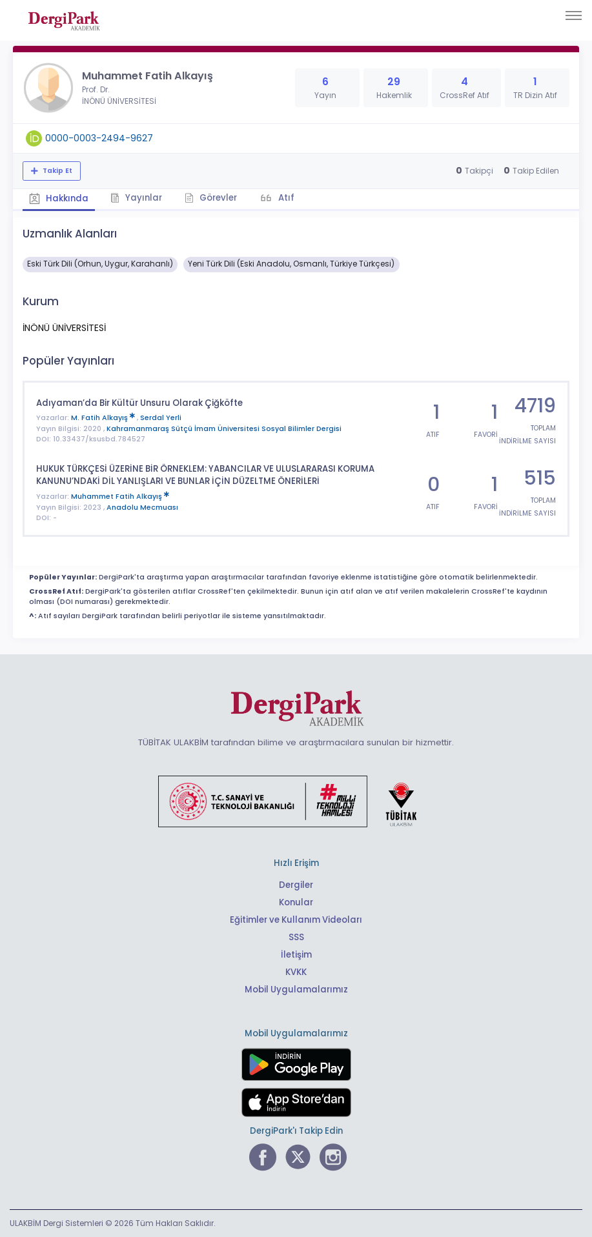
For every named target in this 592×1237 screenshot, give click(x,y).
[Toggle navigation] (573, 15)
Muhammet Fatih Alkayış (120, 496)
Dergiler (296, 885)
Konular (296, 902)
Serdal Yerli (160, 418)
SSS (296, 937)
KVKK (296, 972)
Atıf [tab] (286, 198)
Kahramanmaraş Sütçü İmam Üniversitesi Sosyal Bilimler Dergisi (224, 428)
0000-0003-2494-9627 (99, 138)
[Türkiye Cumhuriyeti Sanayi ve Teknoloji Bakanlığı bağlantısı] (295, 800)
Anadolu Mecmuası (142, 507)
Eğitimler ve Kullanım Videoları (296, 920)
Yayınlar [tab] (137, 198)
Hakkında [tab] (58, 198)
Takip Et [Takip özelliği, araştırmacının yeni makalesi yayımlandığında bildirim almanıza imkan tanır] (56, 171)
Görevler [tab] (211, 198)
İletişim (296, 955)
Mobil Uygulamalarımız (296, 989)
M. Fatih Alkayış (104, 418)
